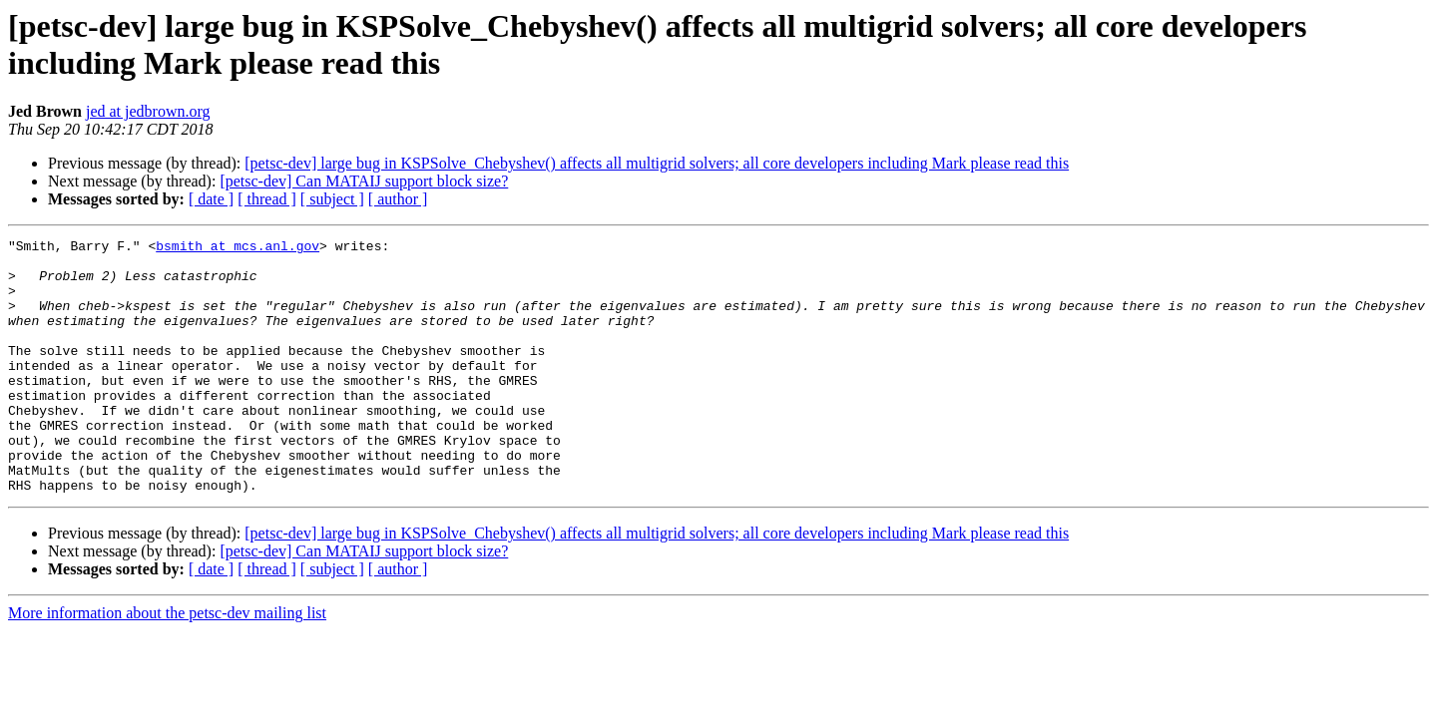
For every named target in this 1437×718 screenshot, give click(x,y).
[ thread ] (267, 198)
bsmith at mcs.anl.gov (237, 248)
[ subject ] (332, 198)
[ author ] (398, 198)
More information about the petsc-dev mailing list (167, 663)
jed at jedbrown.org (148, 111)
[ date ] (211, 198)
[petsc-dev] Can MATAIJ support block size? (364, 181)
